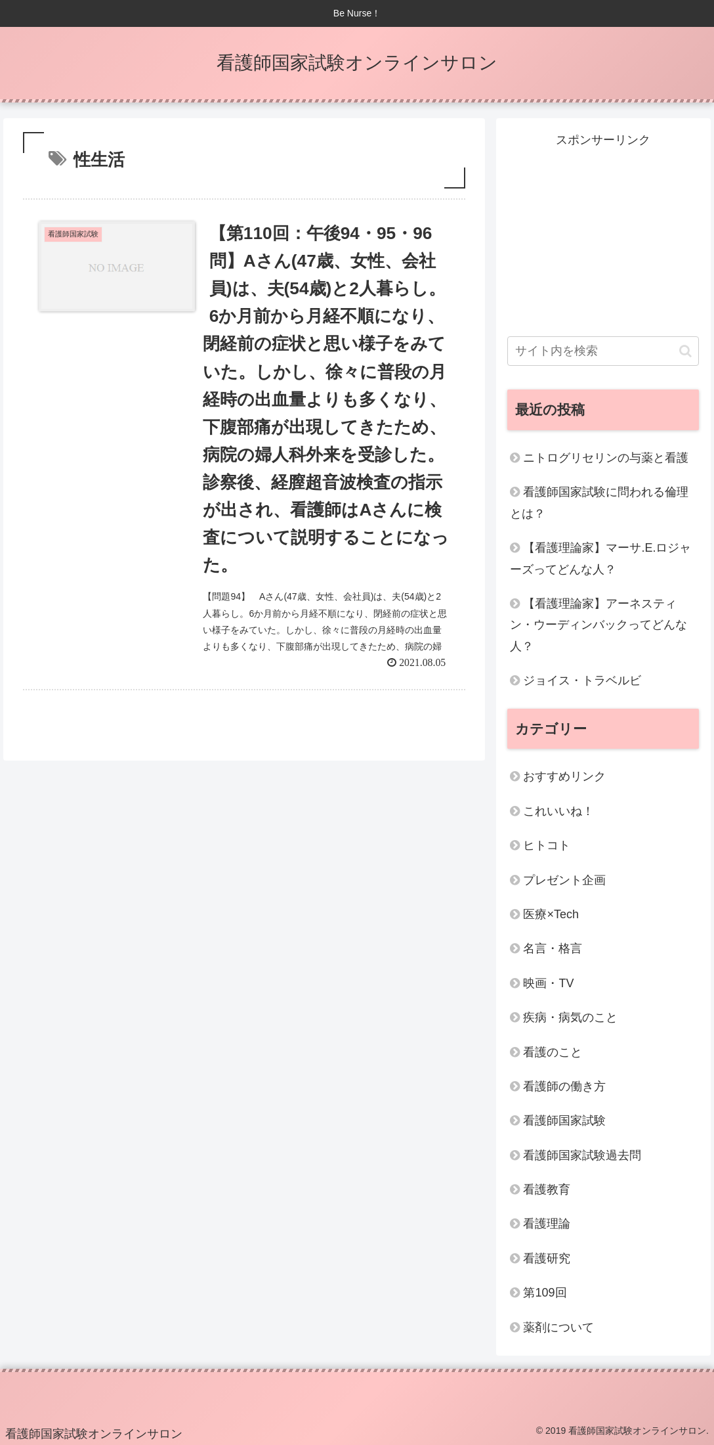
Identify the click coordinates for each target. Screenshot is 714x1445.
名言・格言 (552, 948)
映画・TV (548, 983)
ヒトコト (546, 845)
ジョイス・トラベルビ (582, 680)
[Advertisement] (603, 233)
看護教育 (546, 1189)
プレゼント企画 (564, 880)
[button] (685, 351)
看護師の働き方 (564, 1086)
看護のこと (552, 1052)
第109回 (544, 1292)
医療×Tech (551, 914)
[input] (603, 351)
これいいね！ (558, 811)
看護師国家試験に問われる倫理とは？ (599, 502)
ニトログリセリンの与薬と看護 (605, 457)
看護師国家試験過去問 (582, 1155)
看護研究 (546, 1258)
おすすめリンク (564, 776)
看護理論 (546, 1223)
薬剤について (558, 1327)
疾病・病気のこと (570, 1017)
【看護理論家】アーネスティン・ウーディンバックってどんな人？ (598, 625)
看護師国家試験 (564, 1120)
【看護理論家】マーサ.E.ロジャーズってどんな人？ (600, 558)
